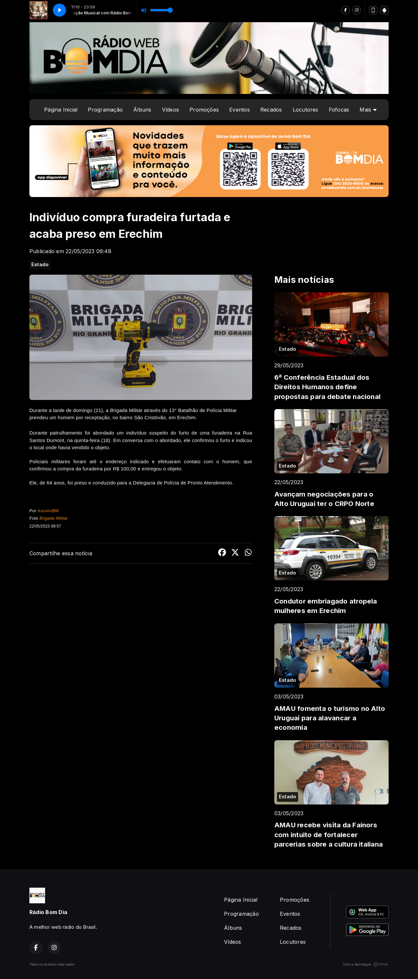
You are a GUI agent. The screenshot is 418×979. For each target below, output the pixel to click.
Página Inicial (60, 109)
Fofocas (339, 109)
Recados (271, 109)
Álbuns (142, 109)
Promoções (204, 109)
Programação (105, 109)
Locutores (305, 109)
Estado (40, 265)
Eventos (239, 109)
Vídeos (170, 109)
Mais (368, 109)
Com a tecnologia (366, 964)
